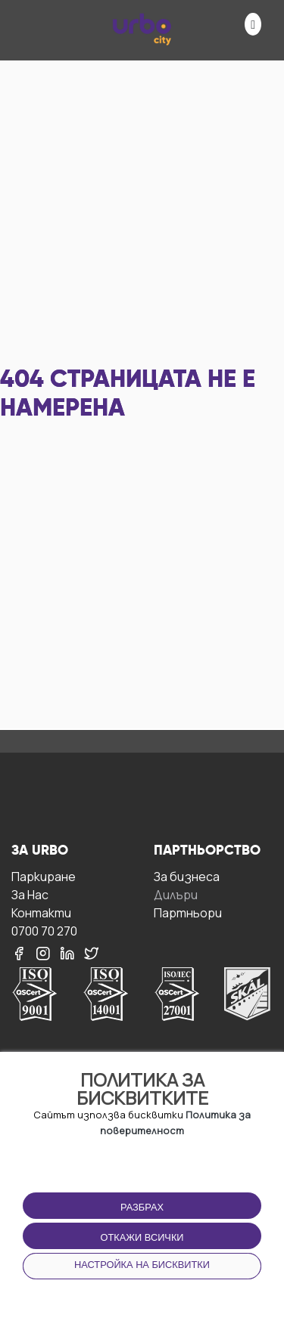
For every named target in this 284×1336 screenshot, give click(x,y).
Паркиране (43, 876)
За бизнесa (187, 876)
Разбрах (142, 1207)
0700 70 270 (44, 931)
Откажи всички (141, 1237)
